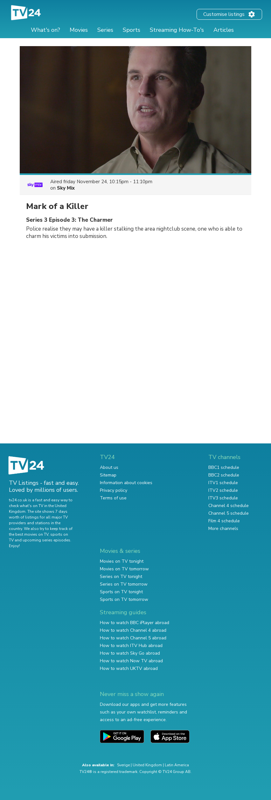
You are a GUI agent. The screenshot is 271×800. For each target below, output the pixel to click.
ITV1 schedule (223, 483)
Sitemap (108, 475)
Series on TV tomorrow (124, 584)
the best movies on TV (28, 534)
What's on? (45, 30)
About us (109, 467)
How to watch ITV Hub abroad (131, 646)
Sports (131, 30)
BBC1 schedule (223, 467)
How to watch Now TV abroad (131, 661)
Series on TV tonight (121, 577)
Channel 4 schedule (228, 506)
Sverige (123, 765)
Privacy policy (113, 490)
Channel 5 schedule (228, 513)
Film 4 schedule (224, 521)
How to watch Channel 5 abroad (133, 638)
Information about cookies (126, 483)
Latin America (177, 765)
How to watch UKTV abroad (129, 668)
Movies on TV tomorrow (124, 569)
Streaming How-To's (177, 30)
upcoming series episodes (46, 540)
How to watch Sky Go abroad (130, 653)
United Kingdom (147, 765)
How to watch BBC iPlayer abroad (134, 623)
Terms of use (113, 498)
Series (105, 30)
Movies (79, 30)
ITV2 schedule (223, 490)
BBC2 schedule (223, 475)
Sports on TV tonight (121, 592)
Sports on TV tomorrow (124, 599)
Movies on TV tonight (121, 561)
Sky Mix (66, 188)
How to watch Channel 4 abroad (133, 630)
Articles (223, 30)
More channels (223, 528)
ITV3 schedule (223, 498)
